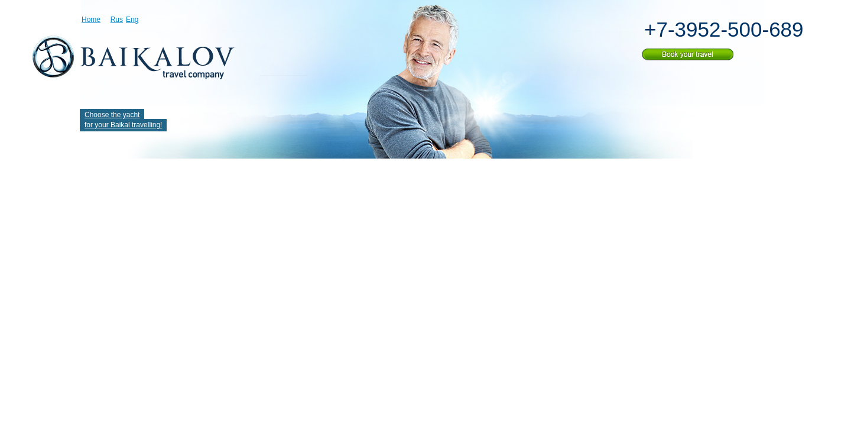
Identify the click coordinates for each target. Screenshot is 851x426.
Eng (132, 19)
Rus (117, 19)
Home (91, 19)
